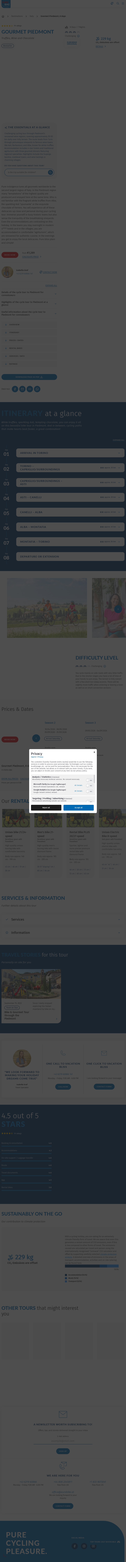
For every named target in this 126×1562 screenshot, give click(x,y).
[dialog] (63, 781)
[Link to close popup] (94, 752)
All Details (78, 785)
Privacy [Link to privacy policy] (40, 757)
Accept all (78, 808)
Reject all (46, 808)
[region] (63, 788)
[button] (87, 780)
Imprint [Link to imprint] (33, 757)
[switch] (90, 780)
